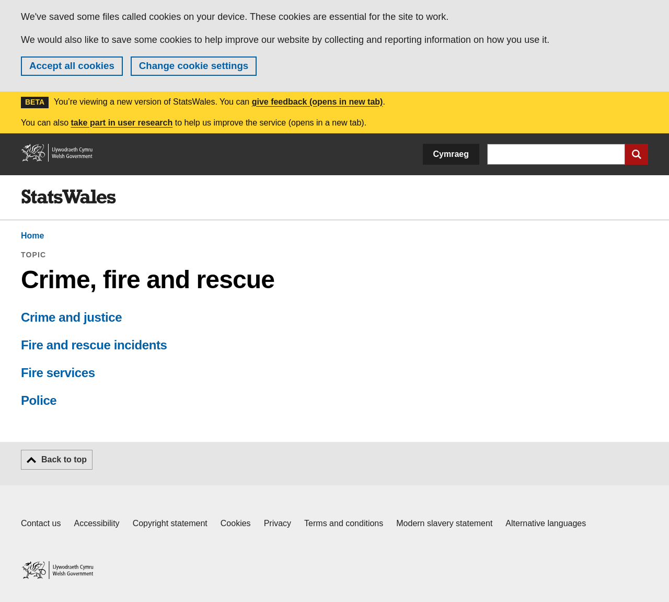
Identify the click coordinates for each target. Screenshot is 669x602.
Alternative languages (545, 523)
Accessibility (96, 523)
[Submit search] (636, 154)
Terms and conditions (343, 523)
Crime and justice (71, 317)
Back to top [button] (64, 459)
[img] (68, 196)
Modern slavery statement (444, 523)
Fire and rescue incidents (94, 345)
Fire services (58, 373)
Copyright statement (170, 523)
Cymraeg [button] (451, 154)
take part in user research (121, 122)
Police (38, 400)
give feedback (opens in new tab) (317, 101)
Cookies (236, 523)
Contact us (41, 523)
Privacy (277, 523)
